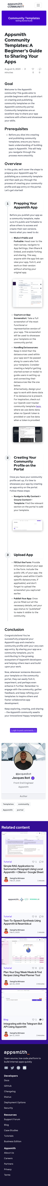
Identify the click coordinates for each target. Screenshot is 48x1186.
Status (7, 1097)
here (38, 406)
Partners (8, 1164)
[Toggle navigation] (38, 5)
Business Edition (12, 1141)
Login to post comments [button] (23, 730)
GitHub (8, 1086)
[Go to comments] (40, 69)
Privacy (8, 1169)
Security (8, 1108)
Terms (7, 1175)
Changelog (10, 1091)
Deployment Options (15, 1102)
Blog (6, 1125)
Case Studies (11, 1130)
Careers (8, 1158)
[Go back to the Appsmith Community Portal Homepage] (15, 5)
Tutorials (8, 1136)
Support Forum (12, 1119)
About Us (9, 1153)
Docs (6, 1080)
